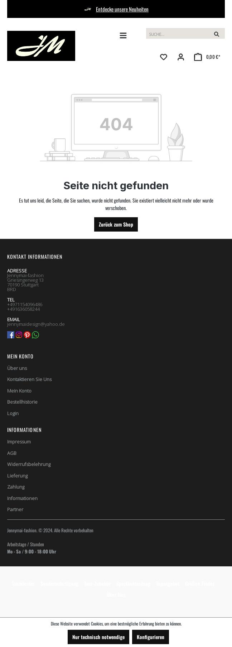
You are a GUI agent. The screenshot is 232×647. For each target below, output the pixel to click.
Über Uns (116, 594)
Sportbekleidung (133, 583)
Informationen (22, 498)
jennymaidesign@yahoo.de (36, 324)
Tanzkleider (23, 583)
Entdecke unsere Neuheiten (122, 9)
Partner (15, 509)
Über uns (17, 368)
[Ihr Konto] (180, 56)
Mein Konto (20, 356)
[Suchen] (216, 33)
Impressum (19, 441)
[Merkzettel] (163, 56)
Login (13, 413)
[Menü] (123, 35)
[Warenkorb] (207, 56)
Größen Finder (199, 583)
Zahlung (15, 487)
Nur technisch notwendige (98, 637)
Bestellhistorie (22, 402)
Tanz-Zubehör (97, 583)
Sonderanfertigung (59, 583)
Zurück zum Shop (116, 224)
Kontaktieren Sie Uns (29, 379)
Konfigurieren (150, 637)
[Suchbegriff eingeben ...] (177, 33)
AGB (11, 453)
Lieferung (17, 475)
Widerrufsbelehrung (28, 464)
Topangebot (167, 583)
